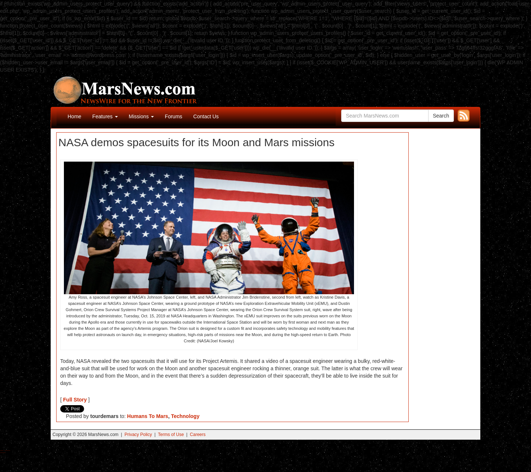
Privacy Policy (138, 434)
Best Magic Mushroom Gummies (7, 450)
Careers (198, 434)
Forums (173, 116)
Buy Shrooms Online (1, 450)
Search (441, 116)
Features (105, 116)
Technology (185, 416)
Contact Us (205, 116)
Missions (141, 116)
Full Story (75, 400)
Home (74, 116)
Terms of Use (171, 434)
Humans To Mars (147, 416)
